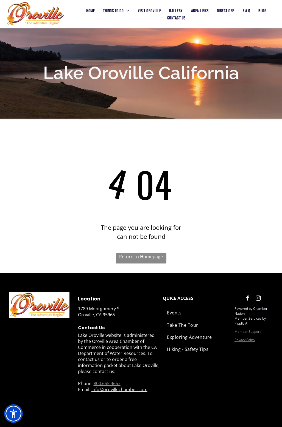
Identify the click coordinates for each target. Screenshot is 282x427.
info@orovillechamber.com (119, 389)
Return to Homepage (141, 257)
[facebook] (248, 298)
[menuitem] (90, 11)
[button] (13, 414)
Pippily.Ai (241, 323)
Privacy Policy (244, 339)
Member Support (247, 331)
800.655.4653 (107, 383)
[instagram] (258, 298)
